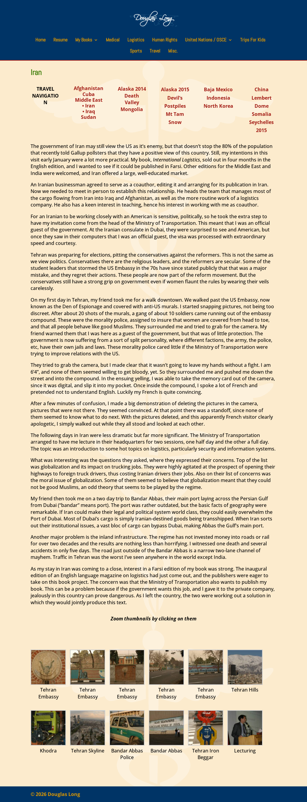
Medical (113, 40)
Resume (60, 40)
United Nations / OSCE (205, 40)
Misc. (172, 51)
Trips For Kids (252, 40)
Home (40, 40)
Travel (155, 51)
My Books (83, 40)
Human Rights (164, 40)
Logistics (135, 40)
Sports (136, 51)
